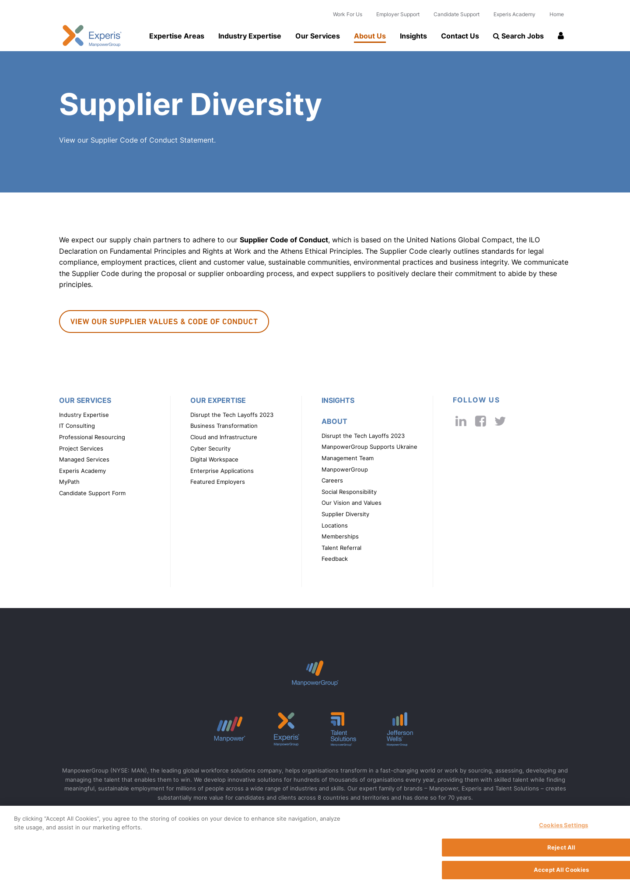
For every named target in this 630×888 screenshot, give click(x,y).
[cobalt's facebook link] (480, 421)
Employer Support (398, 14)
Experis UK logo (92, 36)
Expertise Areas (176, 35)
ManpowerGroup (345, 469)
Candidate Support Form (92, 493)
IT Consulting (77, 426)
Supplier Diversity (345, 514)
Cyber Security (210, 448)
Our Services (317, 35)
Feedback (335, 559)
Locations (335, 525)
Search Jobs (518, 35)
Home (557, 14)
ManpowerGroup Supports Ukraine (369, 447)
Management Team (348, 458)
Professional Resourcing (92, 437)
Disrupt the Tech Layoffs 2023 (231, 415)
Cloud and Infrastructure (223, 437)
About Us (370, 35)
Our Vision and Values (352, 503)
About (334, 421)
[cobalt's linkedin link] (461, 421)
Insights (413, 35)
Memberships (340, 536)
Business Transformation (224, 426)
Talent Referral (341, 548)
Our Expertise (218, 400)
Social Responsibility (349, 492)
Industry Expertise (249, 35)
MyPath (69, 482)
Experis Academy (515, 14)
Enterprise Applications (222, 471)
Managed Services (84, 459)
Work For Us (347, 14)
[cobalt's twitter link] (500, 421)
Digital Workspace (214, 459)
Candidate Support (457, 14)
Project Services (81, 448)
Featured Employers (217, 482)
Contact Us (460, 35)
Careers (332, 480)
